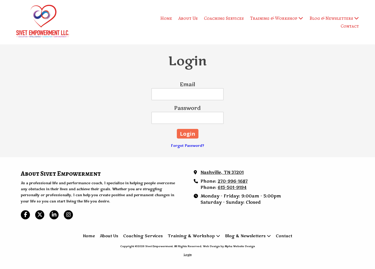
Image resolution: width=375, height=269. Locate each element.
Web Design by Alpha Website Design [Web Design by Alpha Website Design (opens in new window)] (229, 246)
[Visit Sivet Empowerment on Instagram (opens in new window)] (68, 214)
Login (188, 255)
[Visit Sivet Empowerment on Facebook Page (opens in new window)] (25, 214)
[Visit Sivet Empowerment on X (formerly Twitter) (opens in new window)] (39, 214)
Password (187, 108)
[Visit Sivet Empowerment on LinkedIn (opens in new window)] (54, 214)
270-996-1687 (233, 181)
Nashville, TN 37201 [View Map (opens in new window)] (222, 172)
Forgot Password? (187, 145)
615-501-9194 (232, 188)
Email (187, 84)
